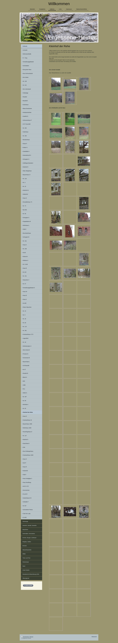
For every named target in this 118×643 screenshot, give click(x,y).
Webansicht (94, 636)
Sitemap (31, 636)
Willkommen (59, 4)
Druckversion (25, 636)
